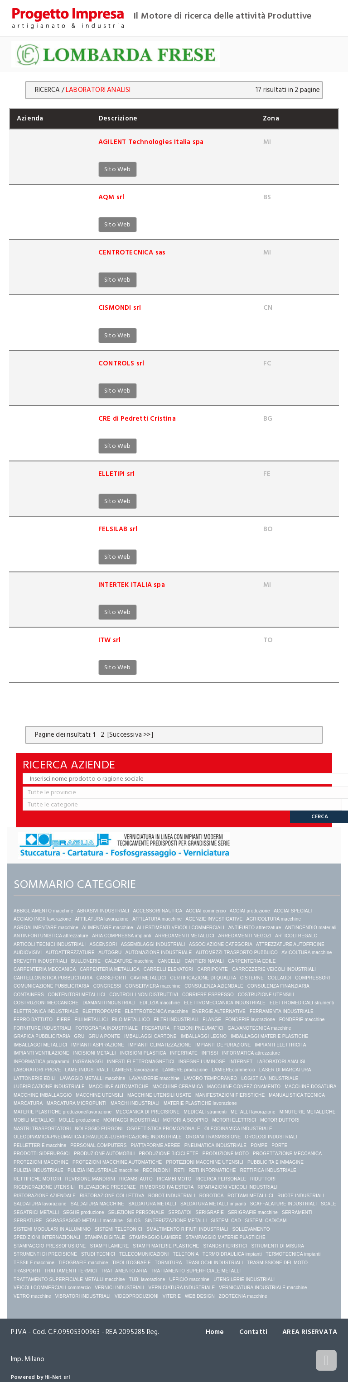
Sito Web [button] (117, 169)
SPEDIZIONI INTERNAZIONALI (47, 1237)
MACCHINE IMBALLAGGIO (43, 1095)
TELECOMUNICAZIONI (144, 1254)
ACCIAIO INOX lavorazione (42, 919)
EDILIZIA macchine (160, 1002)
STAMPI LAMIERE (109, 1245)
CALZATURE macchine (129, 961)
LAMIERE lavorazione (135, 1069)
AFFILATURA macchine (157, 919)
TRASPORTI (27, 1270)
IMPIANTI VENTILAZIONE (41, 1053)
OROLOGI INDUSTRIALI (271, 1136)
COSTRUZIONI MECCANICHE (46, 1002)
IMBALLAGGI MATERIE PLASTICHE (269, 1036)
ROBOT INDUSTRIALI (171, 1195)
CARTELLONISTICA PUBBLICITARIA (53, 977)
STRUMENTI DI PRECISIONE (45, 1254)
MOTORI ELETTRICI (234, 1120)
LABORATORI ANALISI (280, 1061)
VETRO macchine (32, 1296)
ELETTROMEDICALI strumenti (302, 1002)
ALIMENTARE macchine (107, 927)
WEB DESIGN (200, 1296)
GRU (79, 1036)
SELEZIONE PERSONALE (136, 1212)
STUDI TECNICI (98, 1254)
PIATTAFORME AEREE (155, 1145)
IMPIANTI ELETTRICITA (280, 1044)
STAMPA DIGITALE (104, 1237)
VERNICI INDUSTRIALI (119, 1287)
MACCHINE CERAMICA (177, 1086)
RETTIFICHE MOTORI (37, 1178)
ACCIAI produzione (250, 910)
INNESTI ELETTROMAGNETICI (140, 1061)
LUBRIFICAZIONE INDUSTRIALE (49, 1086)
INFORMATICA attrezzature (251, 1053)
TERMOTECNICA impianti (293, 1254)
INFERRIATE (184, 1053)
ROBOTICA (211, 1195)
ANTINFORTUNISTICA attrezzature (51, 935)
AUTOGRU (109, 952)
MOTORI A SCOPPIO (185, 1120)
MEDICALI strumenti (205, 1111)
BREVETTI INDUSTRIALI (40, 961)
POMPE (259, 1145)
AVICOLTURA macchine (306, 952)
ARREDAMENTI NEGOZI (244, 935)
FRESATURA (155, 1028)
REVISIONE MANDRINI (90, 1178)
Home (214, 1332)
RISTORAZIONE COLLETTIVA (112, 1195)
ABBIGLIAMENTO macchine (43, 910)
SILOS (133, 1220)
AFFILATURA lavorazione (101, 919)
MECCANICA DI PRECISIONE (147, 1111)
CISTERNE (252, 977)
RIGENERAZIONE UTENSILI (44, 1187)
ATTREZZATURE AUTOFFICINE (290, 944)
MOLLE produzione (79, 1120)
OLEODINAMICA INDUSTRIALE (238, 1128)
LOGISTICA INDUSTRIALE (269, 1078)
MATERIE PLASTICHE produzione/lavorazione (62, 1111)
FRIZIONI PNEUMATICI (198, 1028)
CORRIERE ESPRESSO (208, 994)
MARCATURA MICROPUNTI (76, 1103)
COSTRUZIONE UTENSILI (266, 994)
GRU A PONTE (104, 1036)
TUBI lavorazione (147, 1279)
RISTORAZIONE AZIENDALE (45, 1195)
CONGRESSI (107, 986)
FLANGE (212, 1019)
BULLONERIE (86, 961)
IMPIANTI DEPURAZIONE (223, 1044)
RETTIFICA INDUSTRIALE (268, 1170)
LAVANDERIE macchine (154, 1078)
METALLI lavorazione (253, 1111)
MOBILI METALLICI (34, 1120)
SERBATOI (179, 1212)
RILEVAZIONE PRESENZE (107, 1187)
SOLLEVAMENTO (251, 1229)
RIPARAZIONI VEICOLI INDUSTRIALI (238, 1187)
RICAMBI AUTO (136, 1178)
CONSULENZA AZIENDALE (213, 986)
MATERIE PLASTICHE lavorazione (200, 1103)
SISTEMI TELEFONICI (118, 1229)
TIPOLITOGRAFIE (131, 1262)
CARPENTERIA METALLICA (110, 969)
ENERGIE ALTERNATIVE (219, 1011)
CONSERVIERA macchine (153, 986)
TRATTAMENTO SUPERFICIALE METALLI (196, 1270)
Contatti (253, 1332)
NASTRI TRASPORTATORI (42, 1128)
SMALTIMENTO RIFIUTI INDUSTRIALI (187, 1229)
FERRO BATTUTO (33, 1019)
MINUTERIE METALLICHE (308, 1111)
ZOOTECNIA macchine (243, 1296)
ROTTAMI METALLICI (250, 1195)
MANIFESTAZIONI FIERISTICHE (230, 1095)
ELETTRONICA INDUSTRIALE (46, 1011)
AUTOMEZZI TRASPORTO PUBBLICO (237, 952)
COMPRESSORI (312, 977)
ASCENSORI (103, 944)
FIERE (63, 1019)
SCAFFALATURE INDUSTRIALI (283, 1203)
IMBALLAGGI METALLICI (40, 1044)
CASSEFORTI (111, 977)
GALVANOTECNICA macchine (259, 1028)
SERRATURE (28, 1220)
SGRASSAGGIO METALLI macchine (84, 1220)
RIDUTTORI (263, 1178)
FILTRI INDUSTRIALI (176, 1019)
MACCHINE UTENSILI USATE (159, 1095)
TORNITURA (168, 1262)
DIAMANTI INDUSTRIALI (108, 1002)
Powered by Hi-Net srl (40, 1377)
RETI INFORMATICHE (212, 1170)
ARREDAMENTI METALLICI (184, 935)
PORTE (279, 1145)
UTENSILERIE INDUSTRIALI (244, 1279)
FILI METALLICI (91, 1019)
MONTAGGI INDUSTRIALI (131, 1120)
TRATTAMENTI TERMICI (70, 1270)
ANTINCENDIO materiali (311, 927)
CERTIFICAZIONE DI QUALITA (203, 977)
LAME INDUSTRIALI (86, 1069)
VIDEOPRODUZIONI (137, 1296)
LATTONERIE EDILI (35, 1078)
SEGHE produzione (83, 1212)
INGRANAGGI (88, 1061)
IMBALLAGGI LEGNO (204, 1036)
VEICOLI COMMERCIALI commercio (52, 1287)
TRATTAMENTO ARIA (124, 1270)
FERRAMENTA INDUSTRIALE (282, 1011)
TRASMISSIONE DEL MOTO (277, 1262)
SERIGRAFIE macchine (253, 1212)
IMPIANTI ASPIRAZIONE (97, 1044)
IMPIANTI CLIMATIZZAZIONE (159, 1044)
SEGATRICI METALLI (36, 1212)
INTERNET (240, 1061)
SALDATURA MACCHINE (97, 1203)
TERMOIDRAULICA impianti (232, 1254)
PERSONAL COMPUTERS (98, 1145)
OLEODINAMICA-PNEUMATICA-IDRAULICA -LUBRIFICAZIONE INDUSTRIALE (98, 1136)
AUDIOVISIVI (28, 952)
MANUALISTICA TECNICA (296, 1095)
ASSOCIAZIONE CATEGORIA (220, 944)
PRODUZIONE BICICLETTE (168, 1153)
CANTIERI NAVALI (204, 961)
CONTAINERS (29, 994)
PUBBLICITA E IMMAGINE (275, 1162)
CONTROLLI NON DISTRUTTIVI (143, 994)
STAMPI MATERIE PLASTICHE (166, 1245)
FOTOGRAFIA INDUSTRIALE (106, 1028)
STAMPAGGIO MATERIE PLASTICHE (226, 1237)
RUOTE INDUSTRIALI (300, 1195)
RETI (179, 1170)
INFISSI (210, 1053)
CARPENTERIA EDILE (252, 961)
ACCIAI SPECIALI (293, 910)
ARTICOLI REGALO (296, 935)
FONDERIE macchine (302, 1019)
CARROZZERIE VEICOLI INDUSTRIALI (274, 969)
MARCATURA (28, 1103)
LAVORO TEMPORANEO (210, 1078)
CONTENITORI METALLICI (77, 994)
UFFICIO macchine (189, 1279)
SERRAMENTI (297, 1212)
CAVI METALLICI (148, 977)
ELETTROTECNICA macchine (156, 1011)
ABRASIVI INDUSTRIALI (103, 910)
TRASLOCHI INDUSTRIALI (214, 1262)
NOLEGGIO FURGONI (98, 1128)
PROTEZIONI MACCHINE (41, 1162)
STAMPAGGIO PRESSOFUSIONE (50, 1245)
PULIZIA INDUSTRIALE (38, 1170)
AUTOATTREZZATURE (70, 952)
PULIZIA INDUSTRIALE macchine (103, 1170)
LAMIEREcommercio (233, 1069)
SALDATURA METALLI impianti (213, 1203)
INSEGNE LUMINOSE (202, 1061)
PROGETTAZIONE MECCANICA (287, 1153)
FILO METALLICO (131, 1019)
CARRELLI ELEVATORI (168, 969)
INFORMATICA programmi (41, 1061)
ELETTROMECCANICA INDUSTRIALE (225, 1002)
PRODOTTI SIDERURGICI (42, 1153)
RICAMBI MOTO (174, 1178)
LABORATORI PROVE (37, 1069)
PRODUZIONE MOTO (226, 1153)
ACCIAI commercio (206, 910)
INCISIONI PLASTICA (143, 1053)
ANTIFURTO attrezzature (254, 927)
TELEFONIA (185, 1254)
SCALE (328, 1203)
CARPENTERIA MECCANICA (45, 969)
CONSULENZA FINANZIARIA (278, 986)
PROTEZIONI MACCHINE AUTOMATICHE (117, 1162)
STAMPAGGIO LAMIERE (155, 1237)
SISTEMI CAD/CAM (266, 1220)
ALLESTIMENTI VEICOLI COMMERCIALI (180, 927)
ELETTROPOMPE (101, 1011)
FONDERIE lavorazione (250, 1019)
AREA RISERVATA (309, 1332)
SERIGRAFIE (210, 1212)
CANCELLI (169, 961)
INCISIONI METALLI (94, 1053)
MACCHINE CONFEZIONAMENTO (243, 1086)
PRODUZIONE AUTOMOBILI (104, 1153)
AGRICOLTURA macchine (273, 919)
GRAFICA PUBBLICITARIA (42, 1036)
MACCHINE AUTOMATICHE (118, 1086)
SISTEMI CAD (226, 1220)
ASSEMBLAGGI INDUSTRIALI (153, 944)
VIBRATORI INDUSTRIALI (83, 1296)
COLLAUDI (279, 977)
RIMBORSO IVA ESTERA (166, 1187)
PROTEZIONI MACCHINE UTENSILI (204, 1162)
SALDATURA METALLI (152, 1203)
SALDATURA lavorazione (40, 1203)
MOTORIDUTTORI (280, 1120)
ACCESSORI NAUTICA (157, 910)
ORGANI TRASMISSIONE (213, 1136)
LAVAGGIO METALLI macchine (93, 1078)
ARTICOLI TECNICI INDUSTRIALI (50, 944)
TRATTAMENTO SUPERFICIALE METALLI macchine (69, 1279)
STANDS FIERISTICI (225, 1245)
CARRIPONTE (212, 969)
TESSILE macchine (34, 1262)
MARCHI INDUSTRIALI (135, 1103)
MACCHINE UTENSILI (99, 1095)
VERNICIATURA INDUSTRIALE (182, 1287)
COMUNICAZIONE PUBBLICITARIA (51, 986)
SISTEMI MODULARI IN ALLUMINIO (52, 1229)
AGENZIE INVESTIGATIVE (214, 919)
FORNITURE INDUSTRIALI (43, 1028)
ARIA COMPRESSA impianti (121, 935)
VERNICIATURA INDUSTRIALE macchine (263, 1287)
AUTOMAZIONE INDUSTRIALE (159, 952)
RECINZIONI (156, 1170)
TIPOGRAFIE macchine (83, 1262)
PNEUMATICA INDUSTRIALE (215, 1145)
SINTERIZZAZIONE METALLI (176, 1220)
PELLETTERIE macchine (40, 1145)
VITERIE (172, 1296)
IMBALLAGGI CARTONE (150, 1036)
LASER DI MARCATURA (285, 1069)
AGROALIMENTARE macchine (46, 927)
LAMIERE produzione (185, 1069)
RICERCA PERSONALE (221, 1178)
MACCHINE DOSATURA (310, 1086)
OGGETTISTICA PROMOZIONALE (163, 1128)
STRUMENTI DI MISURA (277, 1245)
